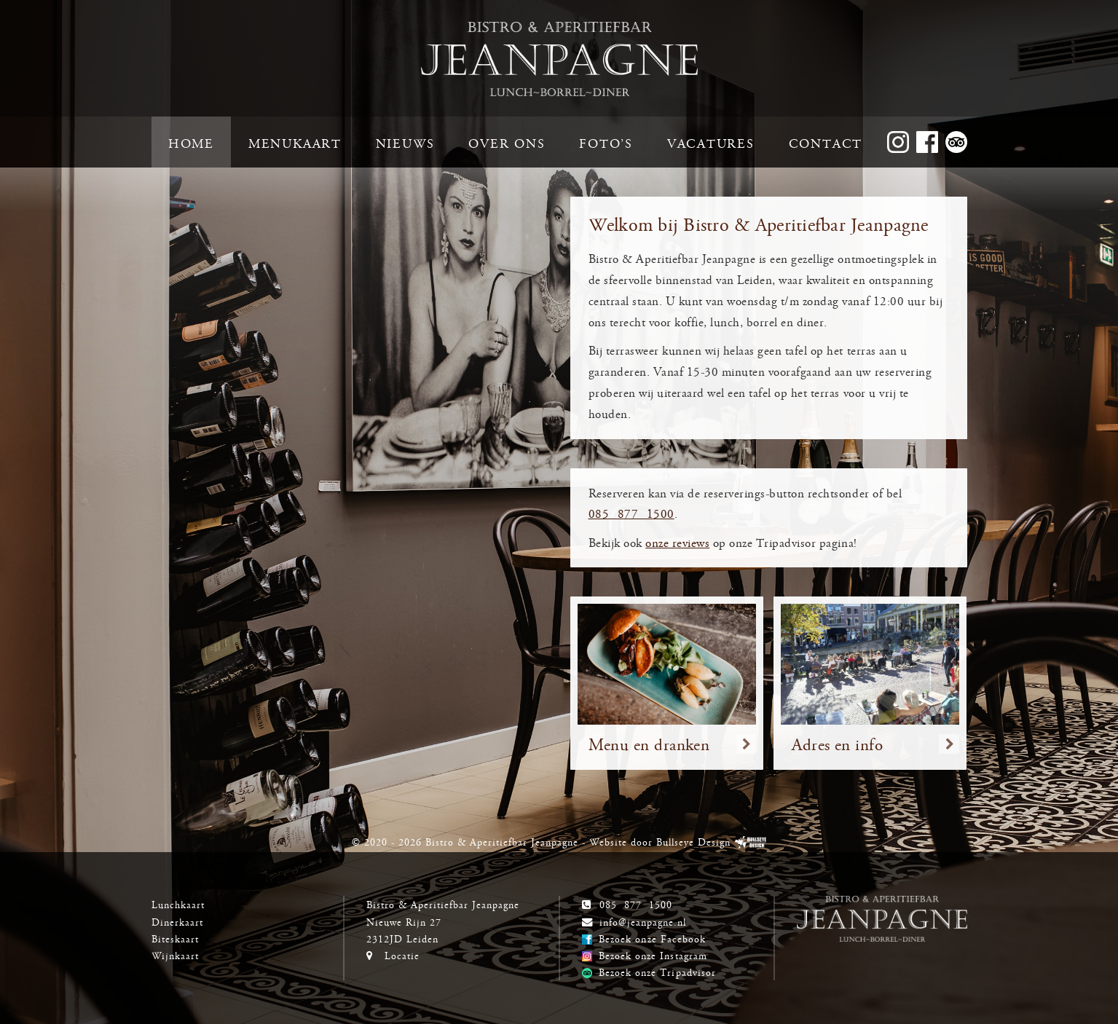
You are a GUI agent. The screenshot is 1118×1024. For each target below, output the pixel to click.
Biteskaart (175, 938)
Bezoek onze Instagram (652, 955)
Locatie (402, 955)
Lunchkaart (178, 904)
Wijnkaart (175, 955)
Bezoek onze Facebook (652, 938)
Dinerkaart (177, 921)
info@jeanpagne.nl (642, 921)
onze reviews (677, 542)
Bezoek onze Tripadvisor (657, 971)
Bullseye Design (693, 841)
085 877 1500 (631, 513)
